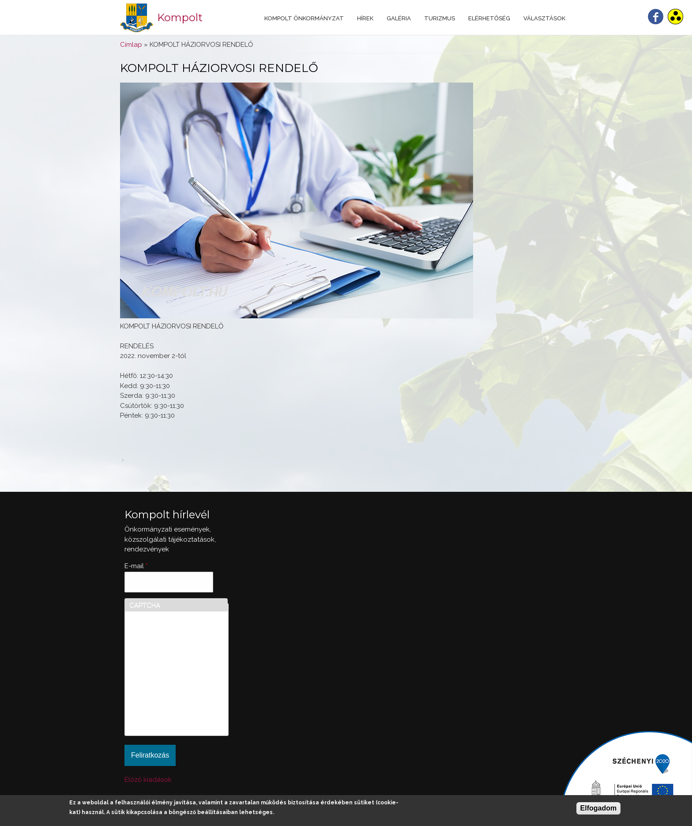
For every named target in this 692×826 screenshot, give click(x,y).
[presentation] (165, 699)
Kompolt (180, 17)
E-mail (136, 566)
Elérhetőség (489, 18)
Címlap (131, 45)
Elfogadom (598, 808)
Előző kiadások (148, 780)
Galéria (399, 18)
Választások (544, 18)
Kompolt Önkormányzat (304, 18)
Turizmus (439, 18)
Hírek (365, 18)
